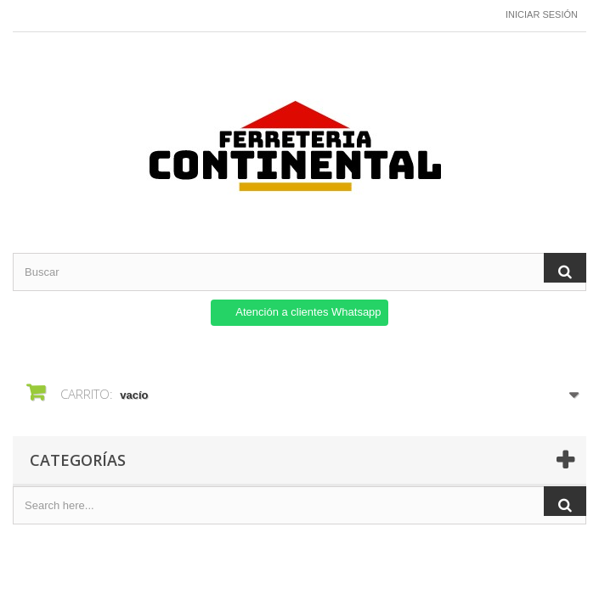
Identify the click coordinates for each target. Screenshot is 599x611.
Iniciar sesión (542, 14)
